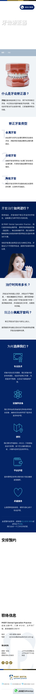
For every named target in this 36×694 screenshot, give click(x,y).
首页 (3, 52)
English (17, 2)
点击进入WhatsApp (23, 691)
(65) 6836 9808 (26, 521)
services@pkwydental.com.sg (21, 637)
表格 (20, 524)
